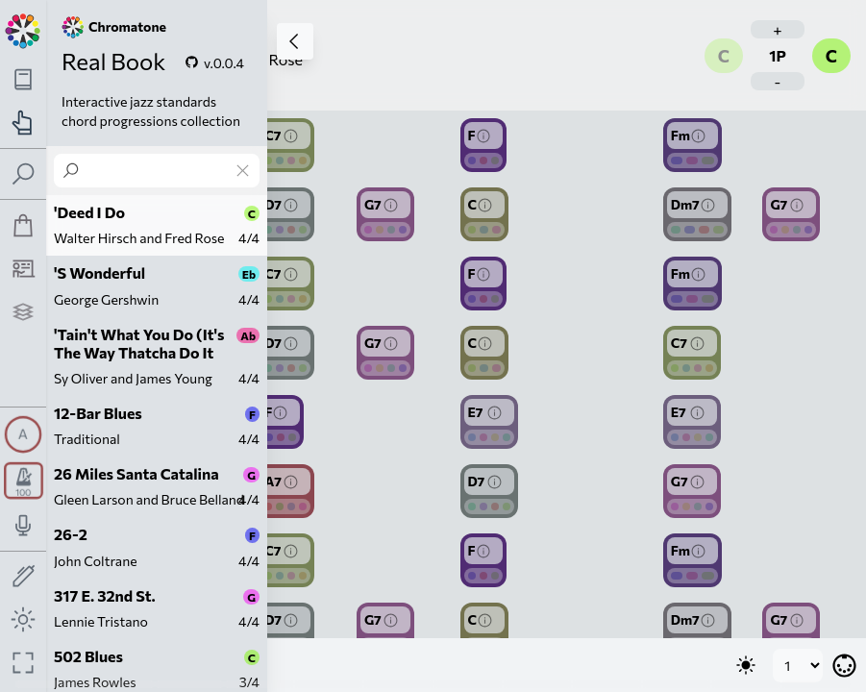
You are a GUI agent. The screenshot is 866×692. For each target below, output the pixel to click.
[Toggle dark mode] (23, 619)
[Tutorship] (23, 268)
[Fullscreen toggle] (23, 662)
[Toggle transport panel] (23, 480)
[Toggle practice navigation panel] (23, 122)
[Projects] (23, 312)
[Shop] (23, 225)
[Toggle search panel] (23, 174)
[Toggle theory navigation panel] (23, 79)
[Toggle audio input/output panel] (23, 525)
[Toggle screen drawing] (23, 577)
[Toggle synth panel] (23, 434)
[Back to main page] (23, 29)
